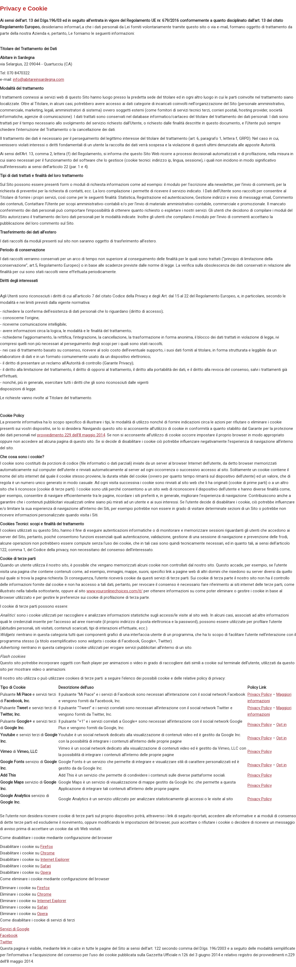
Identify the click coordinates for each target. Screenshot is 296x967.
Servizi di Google (14, 929)
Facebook (9, 935)
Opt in (281, 724)
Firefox (46, 846)
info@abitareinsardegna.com (38, 79)
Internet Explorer (54, 859)
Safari (45, 866)
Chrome (47, 853)
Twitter (6, 942)
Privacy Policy (260, 694)
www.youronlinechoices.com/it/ (114, 591)
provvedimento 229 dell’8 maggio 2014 (71, 435)
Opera (45, 872)
